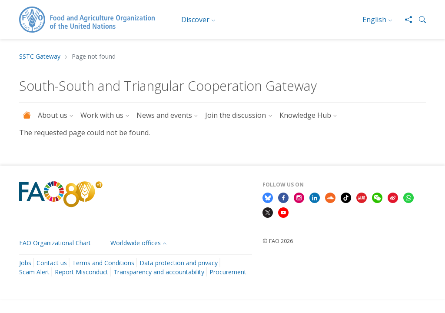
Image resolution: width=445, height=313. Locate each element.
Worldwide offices (135, 243)
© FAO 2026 (277, 241)
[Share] (405, 19)
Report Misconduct (81, 272)
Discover (195, 19)
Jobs (25, 263)
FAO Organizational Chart (55, 243)
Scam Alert (34, 272)
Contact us (52, 263)
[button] (419, 19)
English (374, 19)
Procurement (227, 272)
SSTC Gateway (39, 56)
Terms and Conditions (103, 263)
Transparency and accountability (158, 272)
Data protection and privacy (178, 263)
